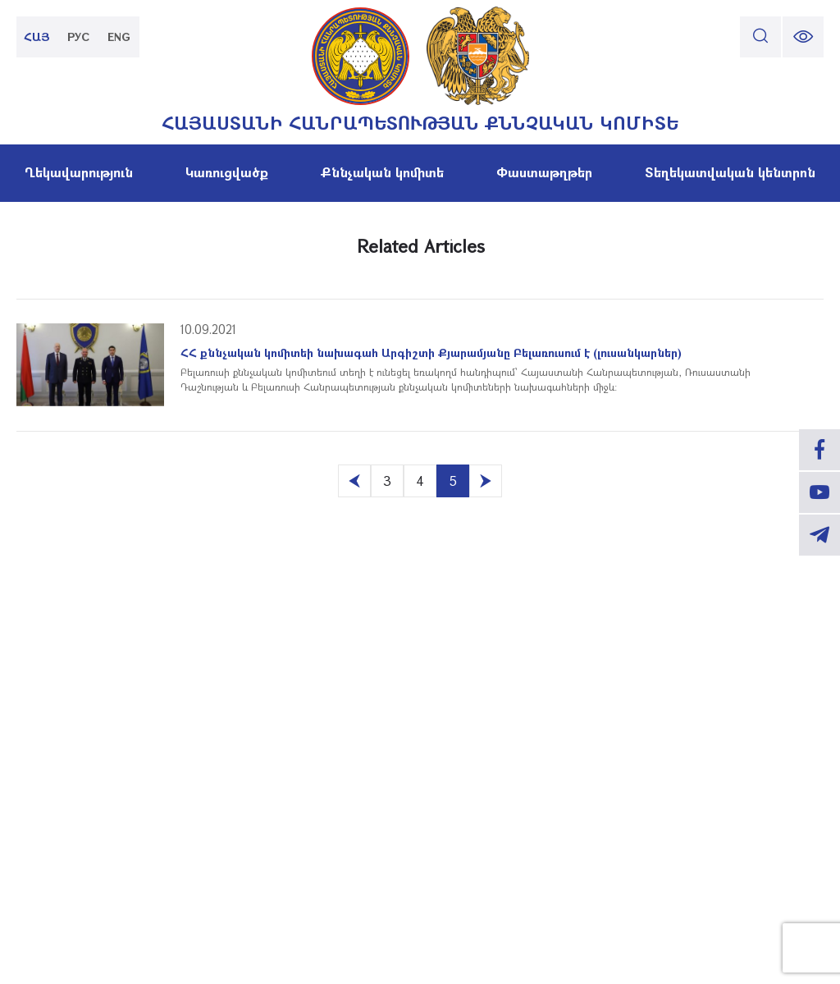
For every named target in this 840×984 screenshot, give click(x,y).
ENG (118, 36)
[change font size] (803, 36)
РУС (78, 36)
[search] (760, 36)
